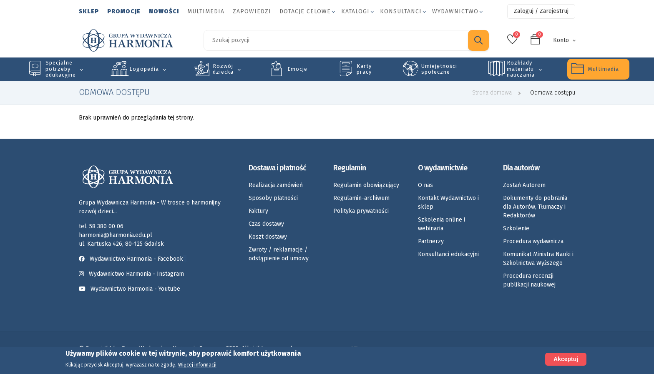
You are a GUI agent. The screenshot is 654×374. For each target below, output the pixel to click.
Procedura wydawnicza (533, 241)
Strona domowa (492, 92)
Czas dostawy (266, 223)
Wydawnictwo (455, 11)
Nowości (164, 11)
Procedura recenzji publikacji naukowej (529, 280)
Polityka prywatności (361, 210)
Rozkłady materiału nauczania (521, 69)
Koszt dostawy (268, 236)
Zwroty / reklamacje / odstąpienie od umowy (279, 254)
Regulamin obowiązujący (366, 185)
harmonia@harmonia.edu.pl (115, 235)
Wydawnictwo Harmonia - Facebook (132, 258)
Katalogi (355, 11)
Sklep (89, 11)
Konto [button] (561, 40)
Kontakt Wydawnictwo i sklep (448, 202)
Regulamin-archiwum (361, 198)
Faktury (258, 210)
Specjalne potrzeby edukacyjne (60, 69)
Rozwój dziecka (223, 69)
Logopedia (144, 69)
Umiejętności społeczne (439, 69)
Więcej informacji (197, 365)
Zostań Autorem (524, 185)
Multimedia (205, 11)
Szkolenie (516, 228)
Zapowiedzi (252, 11)
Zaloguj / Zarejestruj (541, 11)
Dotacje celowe (305, 11)
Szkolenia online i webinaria (441, 224)
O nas (425, 185)
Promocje (124, 11)
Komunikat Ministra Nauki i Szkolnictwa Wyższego (538, 259)
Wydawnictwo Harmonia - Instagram (136, 273)
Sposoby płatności (273, 198)
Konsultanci (401, 11)
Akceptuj (565, 359)
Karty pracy (364, 69)
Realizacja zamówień (276, 185)
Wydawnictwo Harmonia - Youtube (135, 288)
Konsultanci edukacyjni (448, 254)
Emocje (297, 69)
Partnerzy (431, 241)
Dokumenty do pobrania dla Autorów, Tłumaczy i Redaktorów (535, 206)
